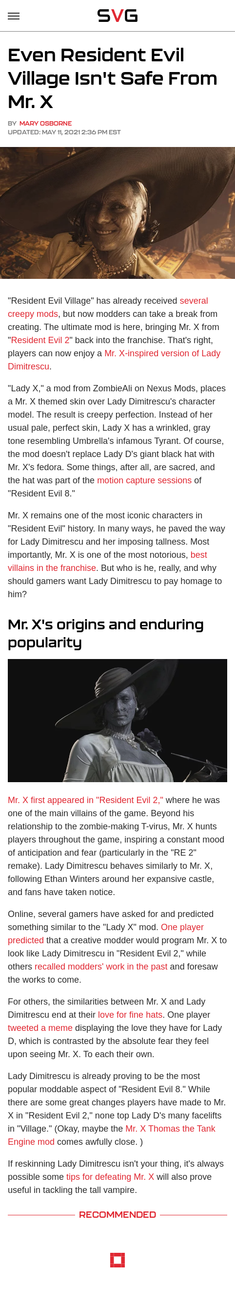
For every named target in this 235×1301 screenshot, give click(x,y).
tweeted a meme (40, 1028)
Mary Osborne (46, 123)
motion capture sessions (144, 480)
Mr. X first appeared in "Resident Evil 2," (85, 800)
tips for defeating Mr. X (110, 1177)
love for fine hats (130, 1015)
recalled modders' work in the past (101, 966)
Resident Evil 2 (40, 340)
